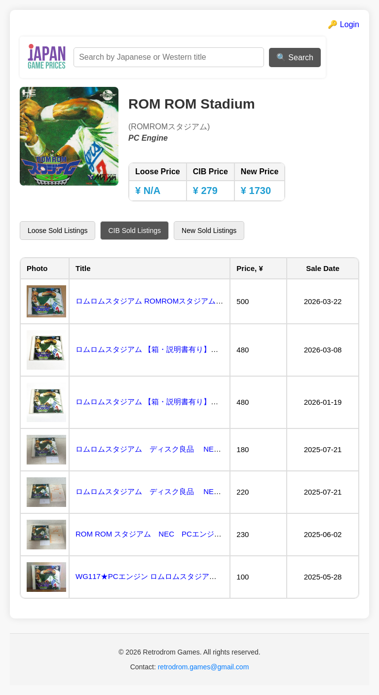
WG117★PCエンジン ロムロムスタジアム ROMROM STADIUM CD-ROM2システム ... (219, 576)
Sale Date (323, 268)
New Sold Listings (209, 230)
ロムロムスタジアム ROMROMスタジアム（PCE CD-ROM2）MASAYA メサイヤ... (212, 301)
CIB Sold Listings (134, 230)
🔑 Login (343, 24)
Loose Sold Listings (57, 230)
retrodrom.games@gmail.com (203, 667)
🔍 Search (294, 57)
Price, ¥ (249, 268)
